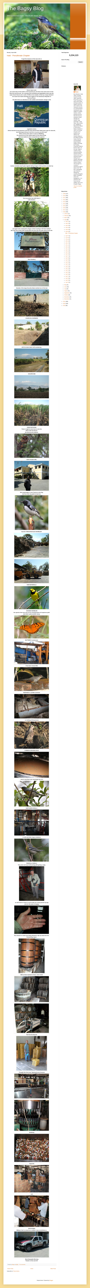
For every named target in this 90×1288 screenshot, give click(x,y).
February (66, 215)
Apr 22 (67, 266)
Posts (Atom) (16, 1271)
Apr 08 (67, 237)
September (67, 293)
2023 (64, 305)
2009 (64, 193)
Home (31, 1268)
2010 (64, 195)
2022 (64, 303)
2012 (64, 199)
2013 (64, 201)
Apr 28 (67, 278)
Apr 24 (67, 270)
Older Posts (53, 1268)
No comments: (22, 1264)
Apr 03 (67, 225)
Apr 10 (67, 241)
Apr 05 (67, 229)
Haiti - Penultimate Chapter (18, 55)
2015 (64, 205)
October (66, 295)
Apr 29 (67, 280)
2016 (64, 207)
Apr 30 (67, 282)
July (65, 288)
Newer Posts (10, 1268)
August (66, 290)
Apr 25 (67, 272)
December (66, 299)
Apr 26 (67, 274)
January (66, 213)
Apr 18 (67, 258)
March (66, 217)
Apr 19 (67, 260)
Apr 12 (67, 246)
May (65, 284)
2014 (64, 203)
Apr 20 (67, 262)
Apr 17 (67, 256)
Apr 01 (67, 221)
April (65, 219)
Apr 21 (67, 264)
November (66, 297)
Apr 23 (67, 268)
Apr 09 (67, 240)
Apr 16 (67, 254)
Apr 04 (67, 227)
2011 (64, 197)
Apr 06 (67, 231)
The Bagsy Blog (25, 8)
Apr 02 (67, 223)
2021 (64, 301)
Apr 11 (67, 243)
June (65, 286)
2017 (64, 209)
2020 (64, 211)
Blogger (51, 1280)
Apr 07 (67, 235)
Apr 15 (67, 252)
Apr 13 (67, 248)
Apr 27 (67, 276)
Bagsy (76, 91)
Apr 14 (67, 250)
